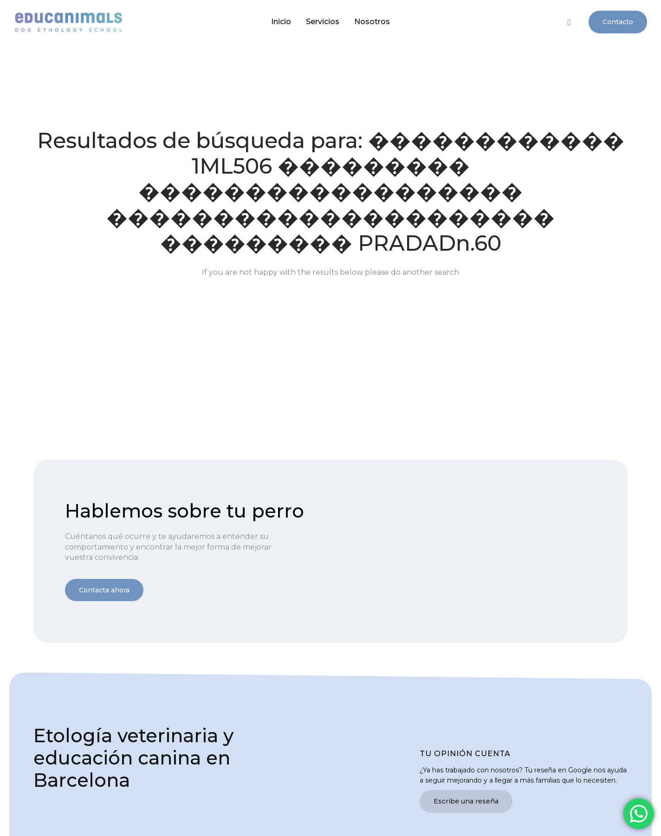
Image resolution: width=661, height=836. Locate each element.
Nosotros (372, 21)
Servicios (322, 21)
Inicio (281, 21)
